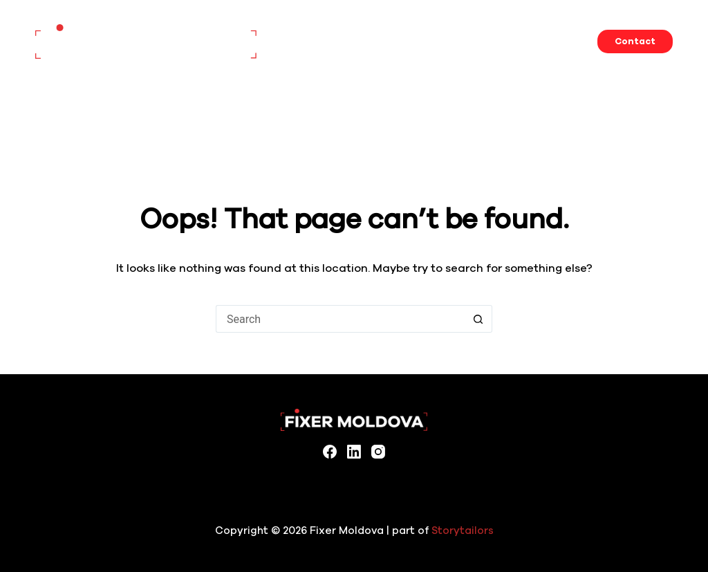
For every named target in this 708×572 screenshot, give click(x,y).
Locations (405, 41)
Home (293, 41)
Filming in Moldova (498, 41)
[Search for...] (340, 319)
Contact (635, 41)
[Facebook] (330, 452)
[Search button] (478, 319)
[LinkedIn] (354, 452)
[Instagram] (378, 452)
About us (582, 41)
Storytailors (462, 530)
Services (345, 41)
